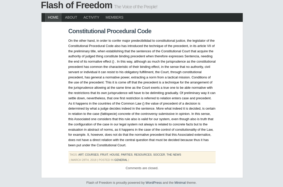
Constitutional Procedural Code (109, 31)
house (114, 154)
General (121, 159)
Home (53, 17)
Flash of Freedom (76, 5)
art (81, 154)
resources (143, 154)
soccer (159, 154)
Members (115, 17)
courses (92, 154)
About (71, 17)
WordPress (154, 182)
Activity (91, 17)
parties (127, 154)
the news (174, 154)
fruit (104, 154)
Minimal (180, 182)
